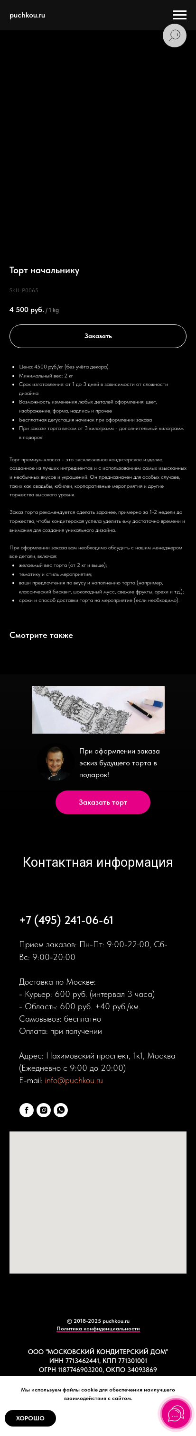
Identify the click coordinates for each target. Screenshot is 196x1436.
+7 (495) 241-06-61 (66, 920)
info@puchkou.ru (74, 1080)
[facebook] (26, 1110)
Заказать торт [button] (103, 802)
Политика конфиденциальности (98, 1328)
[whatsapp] (61, 1110)
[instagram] (44, 1110)
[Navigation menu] (180, 15)
